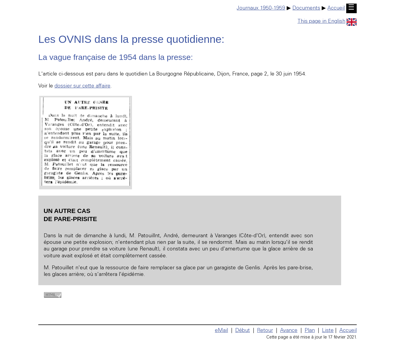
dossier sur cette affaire (82, 86)
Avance (288, 330)
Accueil (336, 8)
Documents (306, 8)
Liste (328, 330)
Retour (265, 330)
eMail (221, 330)
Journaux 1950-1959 (261, 8)
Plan (310, 330)
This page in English (327, 21)
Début (242, 330)
